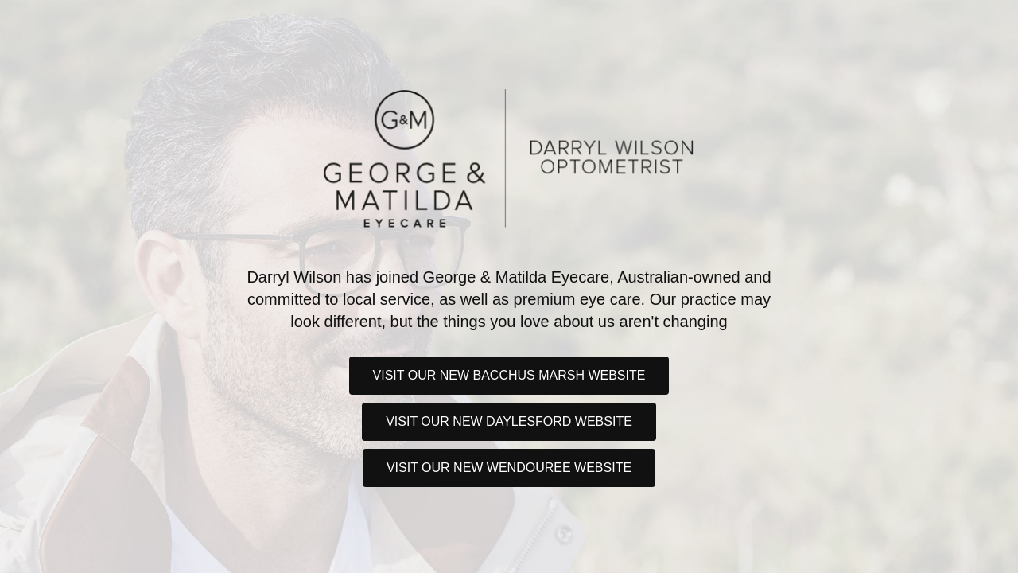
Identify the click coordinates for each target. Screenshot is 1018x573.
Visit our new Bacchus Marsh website (509, 375)
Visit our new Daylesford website (509, 421)
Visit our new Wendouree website (509, 467)
